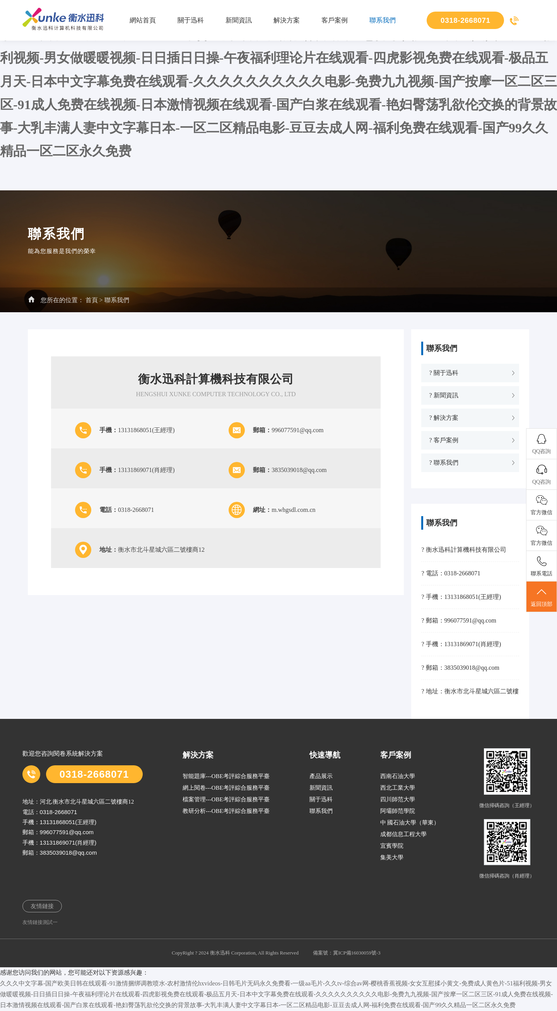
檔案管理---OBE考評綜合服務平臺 (226, 799)
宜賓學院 (391, 846)
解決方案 (286, 20)
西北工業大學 (397, 788)
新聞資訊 (239, 20)
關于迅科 (191, 20)
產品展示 (321, 776)
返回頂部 (541, 597)
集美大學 (391, 857)
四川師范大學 (397, 799)
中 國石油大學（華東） (410, 822)
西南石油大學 (397, 776)
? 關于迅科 (443, 373)
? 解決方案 (443, 417)
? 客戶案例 (443, 440)
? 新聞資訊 (443, 395)
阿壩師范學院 (397, 811)
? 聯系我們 (443, 462)
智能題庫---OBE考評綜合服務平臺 (226, 776)
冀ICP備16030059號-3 (356, 953)
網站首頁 (143, 20)
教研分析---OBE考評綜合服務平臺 (226, 811)
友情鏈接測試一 (40, 922)
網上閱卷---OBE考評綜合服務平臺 (226, 788)
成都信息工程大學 (403, 834)
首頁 (91, 300)
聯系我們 (382, 20)
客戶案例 (334, 20)
